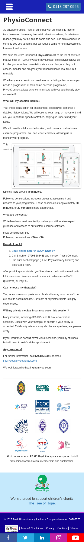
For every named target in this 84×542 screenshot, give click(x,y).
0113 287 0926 (66, 7)
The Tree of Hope (41, 503)
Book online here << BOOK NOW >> (33, 250)
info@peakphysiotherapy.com (20, 360)
